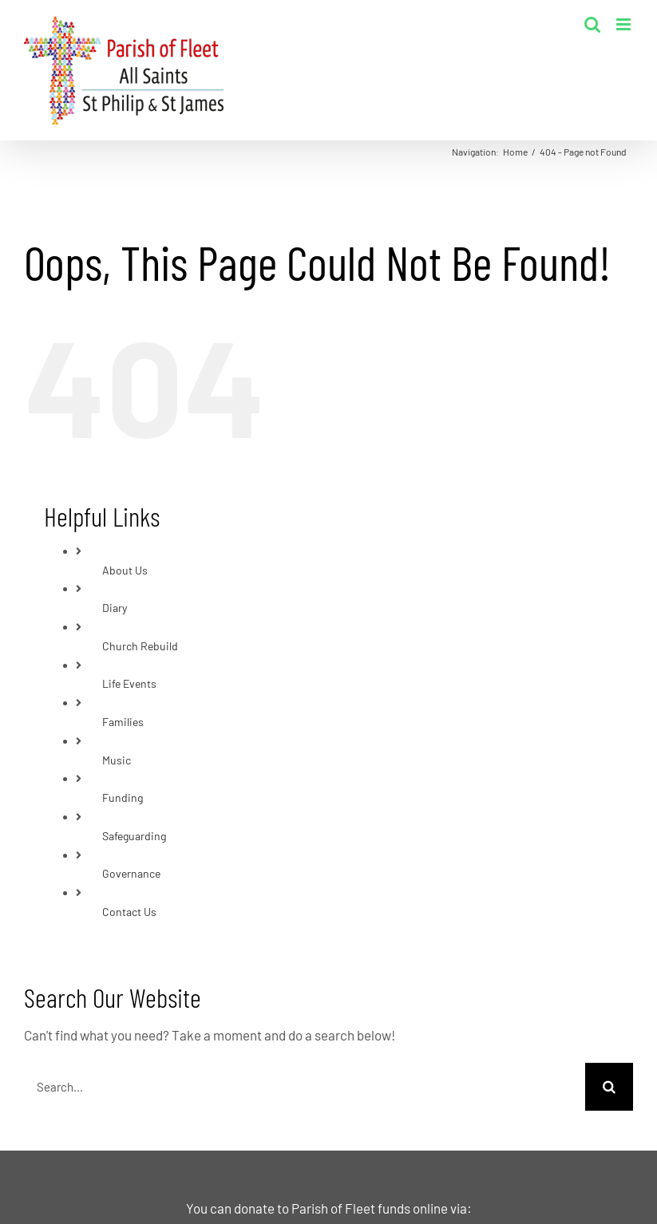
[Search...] (304, 1087)
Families (123, 721)
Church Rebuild (140, 646)
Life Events (129, 683)
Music (116, 760)
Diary (114, 607)
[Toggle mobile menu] (624, 24)
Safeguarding (134, 836)
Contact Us (129, 911)
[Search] (609, 1087)
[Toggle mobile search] (592, 24)
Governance (131, 873)
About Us (125, 570)
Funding (122, 797)
